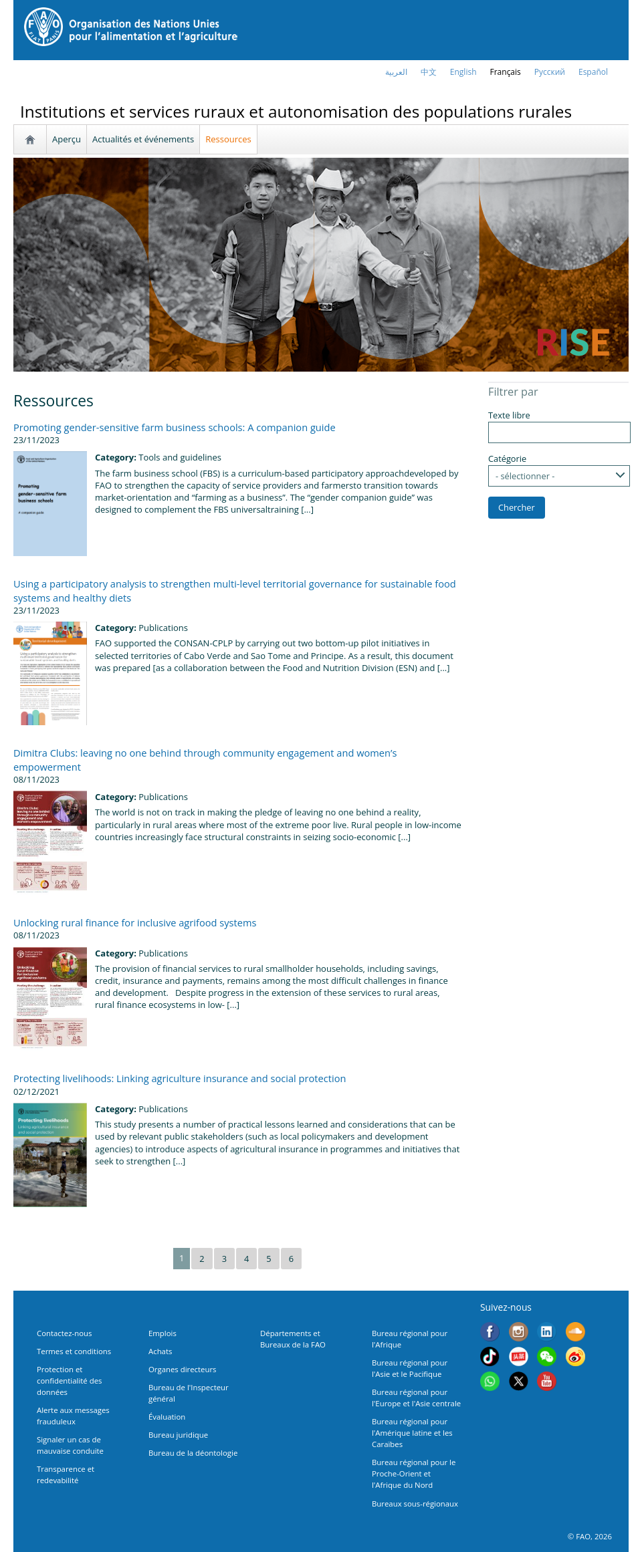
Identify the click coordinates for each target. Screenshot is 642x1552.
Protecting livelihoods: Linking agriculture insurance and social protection (179, 1078)
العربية (396, 72)
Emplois (162, 1333)
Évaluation (166, 1417)
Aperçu (66, 139)
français (505, 72)
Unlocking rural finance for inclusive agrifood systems (134, 922)
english (463, 72)
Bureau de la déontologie (192, 1453)
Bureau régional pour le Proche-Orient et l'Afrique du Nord (413, 1473)
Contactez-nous (64, 1333)
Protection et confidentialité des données (69, 1380)
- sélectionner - (525, 476)
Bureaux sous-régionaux (415, 1504)
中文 (429, 72)
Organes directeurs (182, 1369)
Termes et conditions (74, 1351)
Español (593, 72)
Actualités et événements (143, 139)
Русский (549, 72)
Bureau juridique (178, 1435)
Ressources (228, 139)
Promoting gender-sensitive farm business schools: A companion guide (174, 427)
